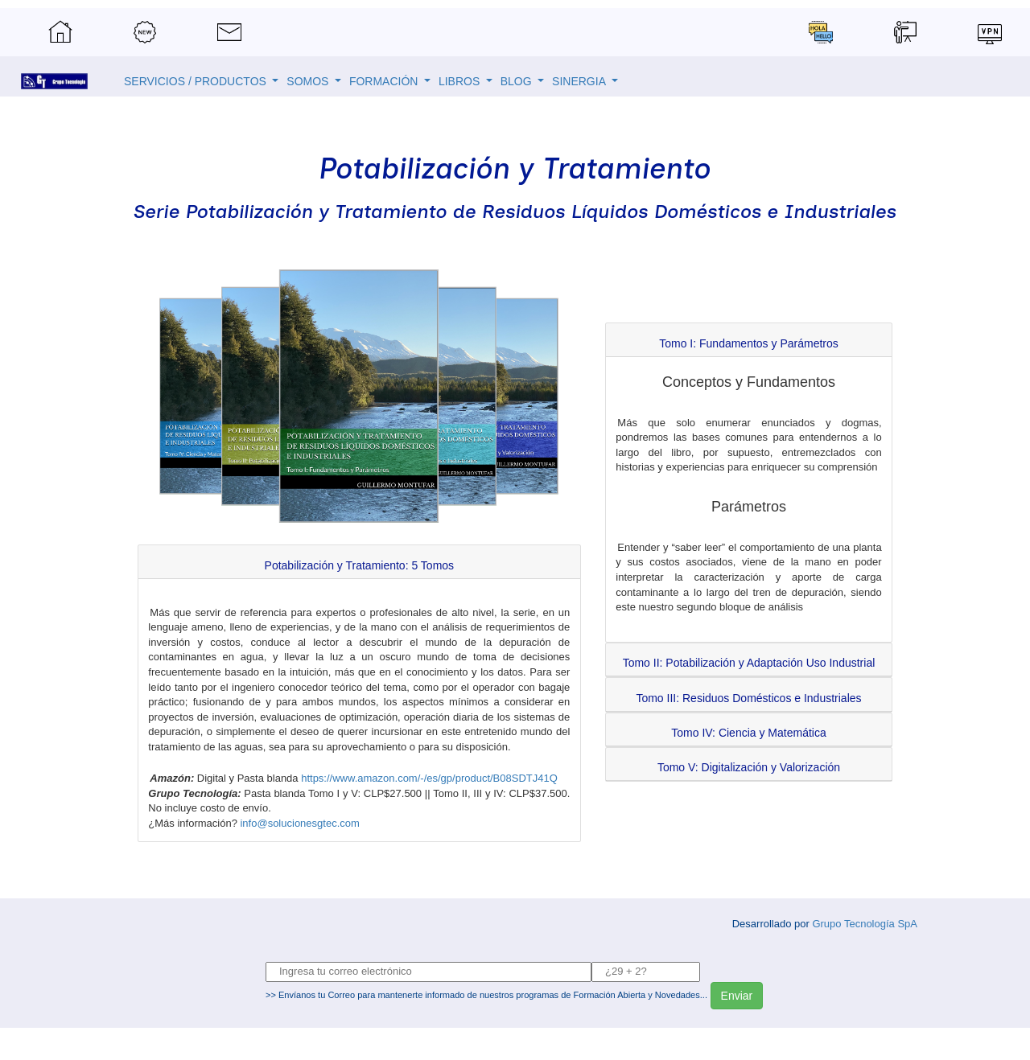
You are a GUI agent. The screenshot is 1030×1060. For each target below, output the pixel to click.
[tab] (359, 561)
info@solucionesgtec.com (299, 823)
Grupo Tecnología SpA (864, 924)
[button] (360, 565)
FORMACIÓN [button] (385, 81)
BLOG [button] (518, 81)
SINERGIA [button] (580, 81)
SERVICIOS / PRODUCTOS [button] (197, 81)
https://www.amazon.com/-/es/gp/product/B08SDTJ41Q (429, 778)
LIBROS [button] (461, 81)
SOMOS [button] (309, 81)
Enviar (737, 995)
